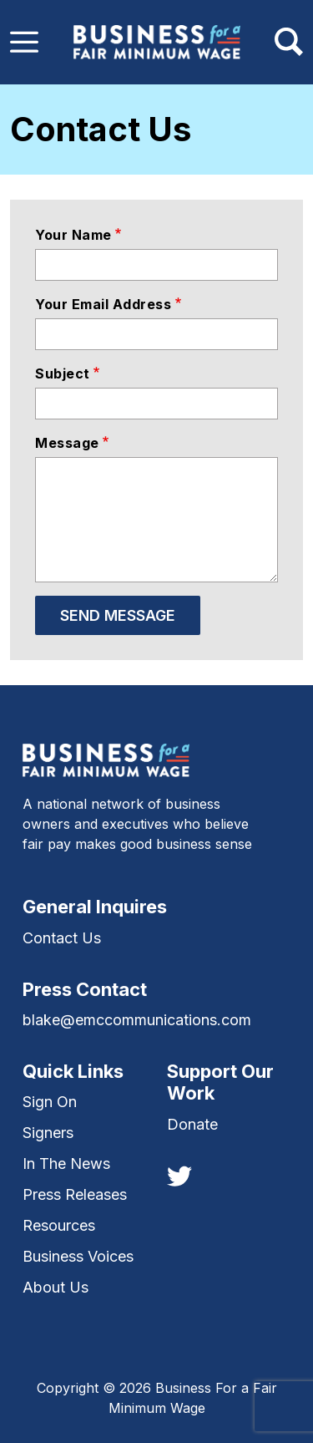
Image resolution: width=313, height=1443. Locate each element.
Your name (73, 234)
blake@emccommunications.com (137, 1020)
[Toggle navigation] (24, 42)
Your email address (103, 304)
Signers (48, 1132)
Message (67, 442)
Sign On (50, 1101)
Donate (192, 1124)
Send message (117, 615)
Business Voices (78, 1256)
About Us (55, 1287)
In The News (66, 1163)
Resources (59, 1225)
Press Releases (75, 1194)
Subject (62, 373)
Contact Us (62, 938)
